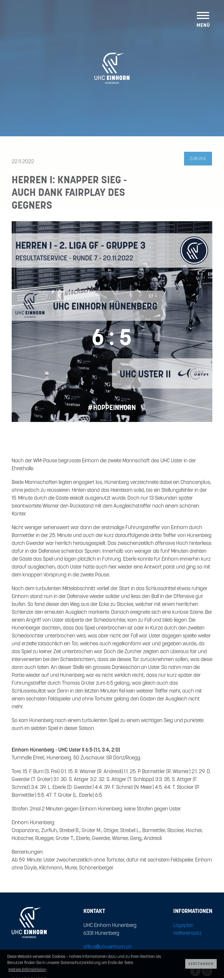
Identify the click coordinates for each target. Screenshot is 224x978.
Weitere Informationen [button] (27, 970)
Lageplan (183, 925)
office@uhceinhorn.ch (107, 947)
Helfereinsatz (187, 933)
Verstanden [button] (201, 964)
